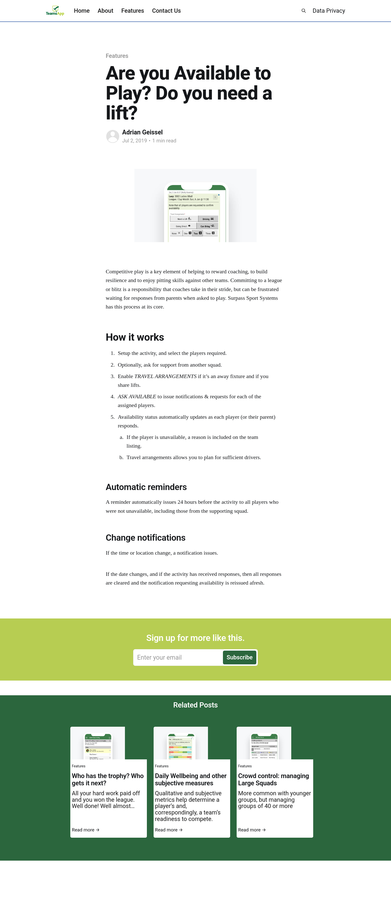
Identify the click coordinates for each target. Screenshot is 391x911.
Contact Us (166, 10)
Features (132, 10)
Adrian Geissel (142, 132)
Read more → (86, 830)
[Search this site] (304, 11)
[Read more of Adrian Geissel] (113, 136)
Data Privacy (329, 10)
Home (82, 10)
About (105, 10)
